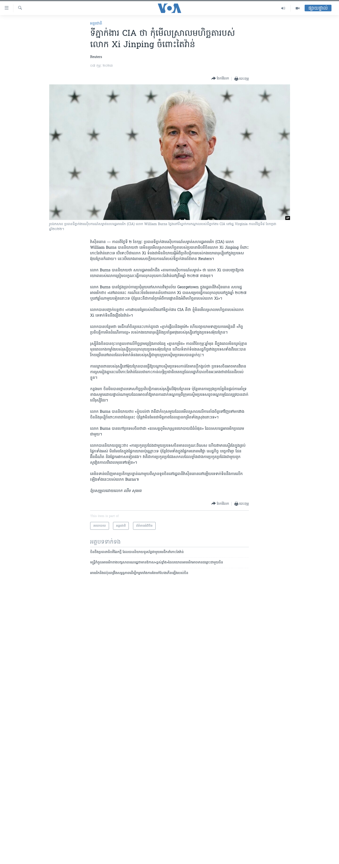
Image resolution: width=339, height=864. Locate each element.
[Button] (220, 78)
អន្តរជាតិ (96, 23)
